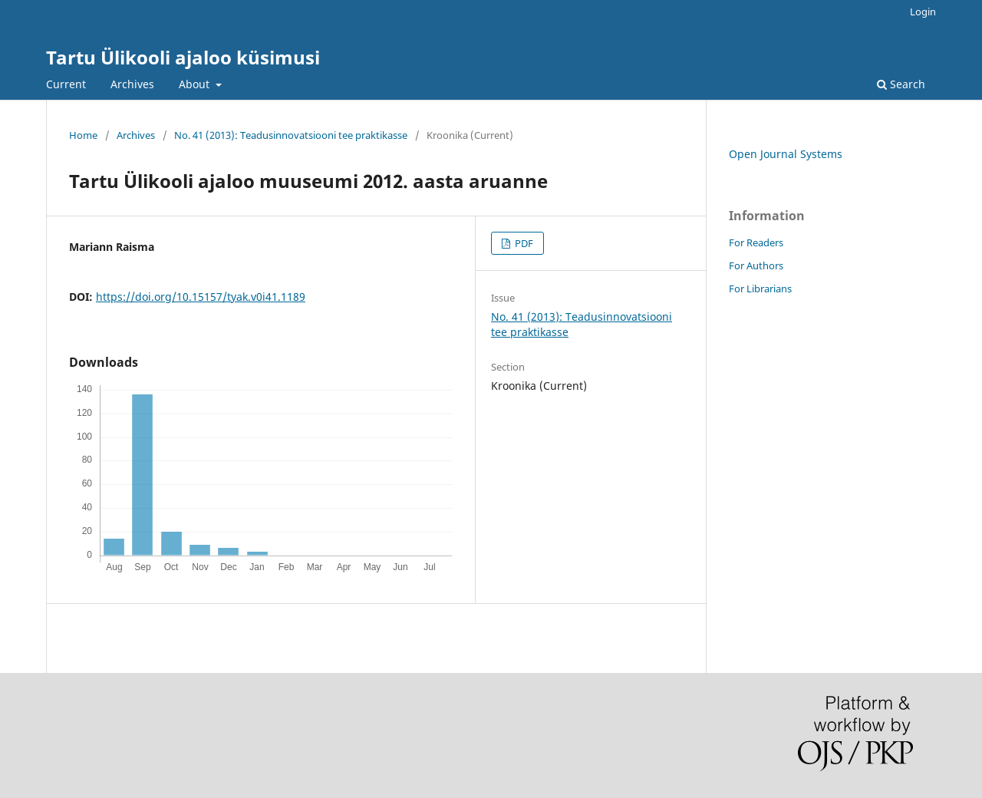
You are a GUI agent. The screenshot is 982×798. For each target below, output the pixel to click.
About (196, 84)
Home (83, 135)
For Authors (756, 265)
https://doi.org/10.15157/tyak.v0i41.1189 (200, 296)
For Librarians (760, 288)
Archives (132, 84)
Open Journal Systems (785, 154)
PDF (522, 243)
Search (901, 84)
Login (923, 11)
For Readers (756, 242)
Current (66, 84)
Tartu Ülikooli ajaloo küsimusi (183, 57)
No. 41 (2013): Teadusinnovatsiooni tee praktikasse (290, 135)
